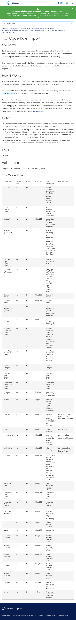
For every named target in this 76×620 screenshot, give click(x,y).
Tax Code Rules (37, 111)
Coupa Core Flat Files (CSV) (38, 31)
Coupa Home (63, 615)
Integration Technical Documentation (14, 31)
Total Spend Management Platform (42, 29)
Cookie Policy (50, 615)
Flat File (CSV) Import (56, 31)
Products (25, 29)
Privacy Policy (39, 615)
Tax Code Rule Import (9, 32)
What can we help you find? (11, 29)
